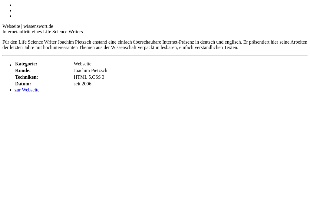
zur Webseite (27, 89)
